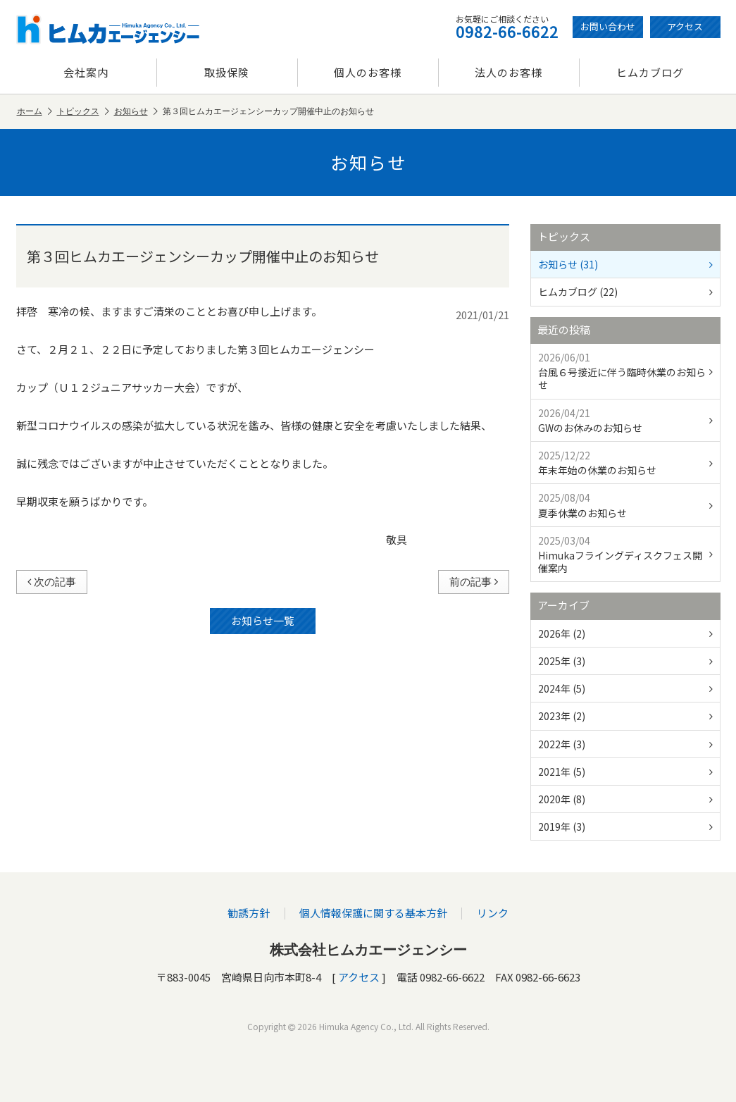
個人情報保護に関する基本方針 (373, 912)
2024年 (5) (625, 688)
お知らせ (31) (625, 264)
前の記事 (473, 582)
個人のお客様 (367, 72)
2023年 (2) (625, 716)
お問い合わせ (607, 26)
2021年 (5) (625, 771)
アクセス (685, 26)
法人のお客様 (508, 72)
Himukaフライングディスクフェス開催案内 (625, 554)
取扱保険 (226, 72)
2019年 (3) (625, 826)
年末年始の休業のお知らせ (625, 462)
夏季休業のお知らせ (625, 504)
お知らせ (136, 111)
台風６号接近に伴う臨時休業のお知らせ (625, 371)
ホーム (34, 111)
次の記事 (51, 582)
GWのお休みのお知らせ (625, 420)
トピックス (83, 111)
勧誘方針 (249, 912)
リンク (492, 912)
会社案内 (85, 72)
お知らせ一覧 (262, 620)
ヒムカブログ (650, 72)
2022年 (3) (625, 744)
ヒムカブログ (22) (625, 292)
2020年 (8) (625, 799)
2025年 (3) (625, 661)
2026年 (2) (625, 633)
